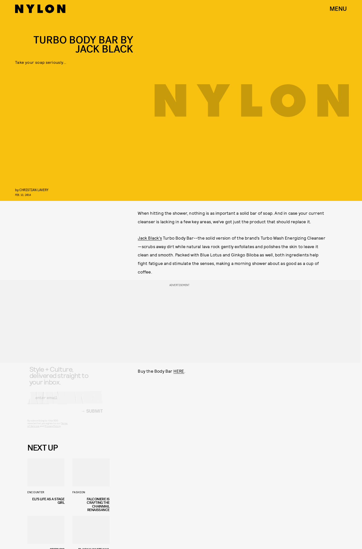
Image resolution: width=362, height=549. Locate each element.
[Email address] (65, 401)
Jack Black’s (150, 237)
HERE (178, 370)
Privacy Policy (52, 429)
